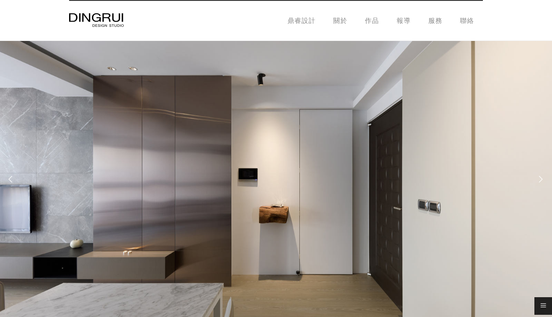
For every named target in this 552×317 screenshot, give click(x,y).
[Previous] (13, 179)
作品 (372, 20)
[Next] (539, 179)
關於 (340, 20)
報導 (404, 20)
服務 (435, 20)
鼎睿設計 (301, 20)
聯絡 (467, 20)
